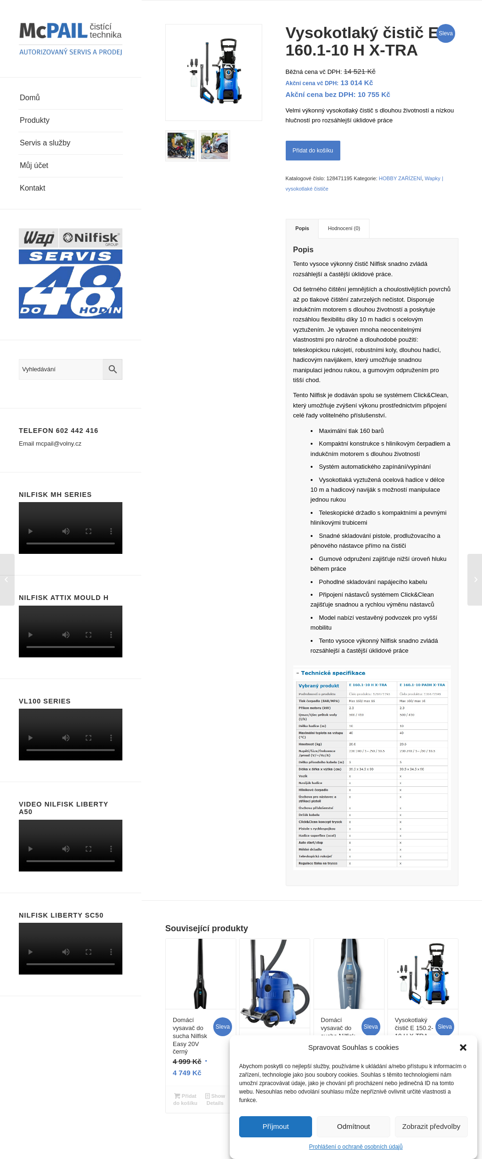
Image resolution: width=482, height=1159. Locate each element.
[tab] (302, 228)
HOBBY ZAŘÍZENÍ (400, 178)
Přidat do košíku (313, 150)
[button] (463, 1047)
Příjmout (276, 1126)
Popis (302, 228)
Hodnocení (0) (344, 228)
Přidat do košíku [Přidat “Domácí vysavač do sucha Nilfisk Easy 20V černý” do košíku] (185, 1099)
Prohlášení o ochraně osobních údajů (356, 1146)
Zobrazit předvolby (431, 1126)
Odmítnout (353, 1126)
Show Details (215, 1099)
